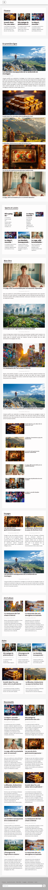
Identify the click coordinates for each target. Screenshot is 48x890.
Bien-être (18, 882)
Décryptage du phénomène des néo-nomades (24, 24)
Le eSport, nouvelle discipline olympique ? (36, 25)
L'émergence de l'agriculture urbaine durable (19, 329)
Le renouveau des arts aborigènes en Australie (33, 614)
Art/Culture (30, 882)
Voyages (24, 882)
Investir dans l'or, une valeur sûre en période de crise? (9, 25)
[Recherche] (22, 886)
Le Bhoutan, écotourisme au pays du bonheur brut (17, 143)
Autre (36, 882)
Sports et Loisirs (11, 882)
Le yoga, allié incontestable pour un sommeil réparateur (18, 197)
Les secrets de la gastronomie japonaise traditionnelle (18, 170)
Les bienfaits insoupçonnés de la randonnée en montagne (20, 73)
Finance (4, 882)
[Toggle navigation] (4, 2)
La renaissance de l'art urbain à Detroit (16, 368)
